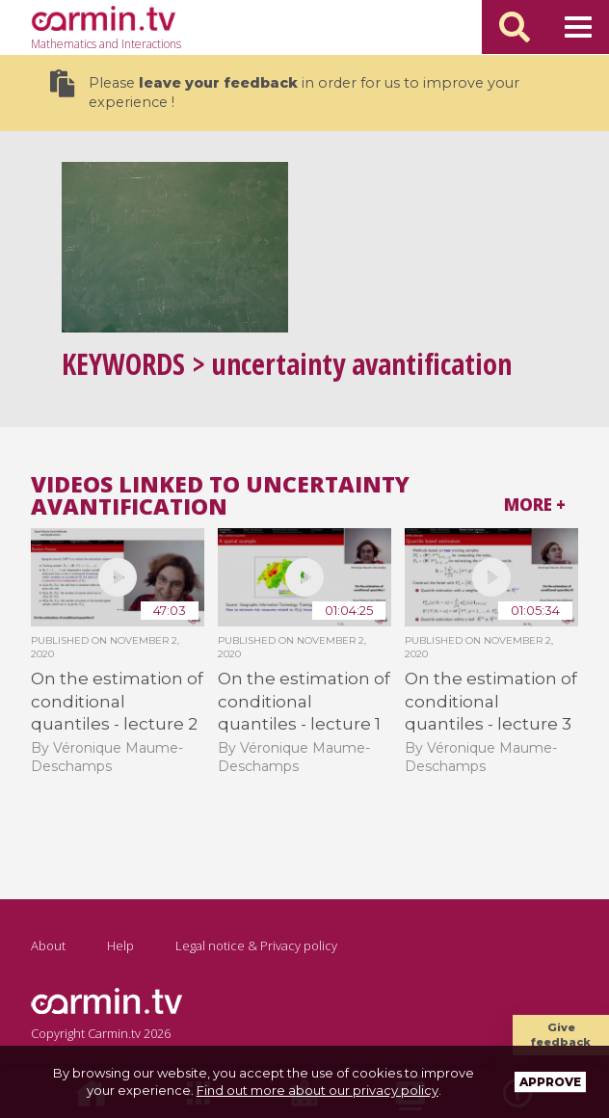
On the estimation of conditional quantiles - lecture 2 (117, 701)
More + (535, 504)
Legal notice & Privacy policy (256, 945)
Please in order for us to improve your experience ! (284, 90)
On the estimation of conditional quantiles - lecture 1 (304, 701)
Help (120, 945)
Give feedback (561, 1035)
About (48, 945)
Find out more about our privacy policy (317, 1090)
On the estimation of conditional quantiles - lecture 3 (491, 701)
